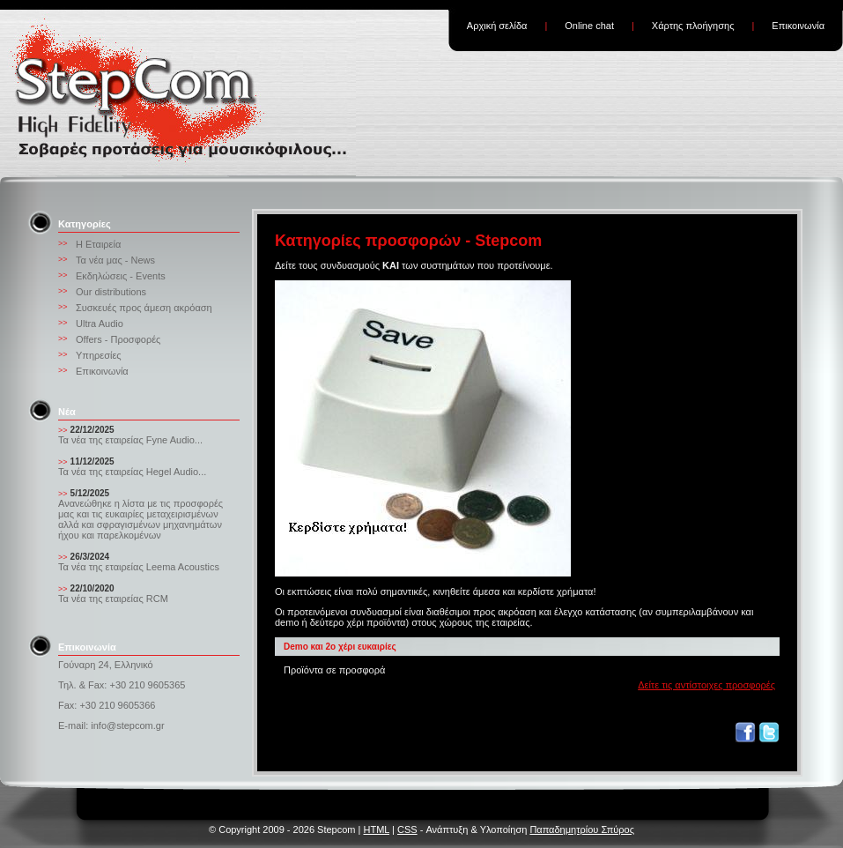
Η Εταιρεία (98, 244)
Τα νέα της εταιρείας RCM (113, 598)
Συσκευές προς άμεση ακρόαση (144, 307)
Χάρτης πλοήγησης (693, 25)
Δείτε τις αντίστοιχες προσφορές (706, 685)
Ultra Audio (99, 323)
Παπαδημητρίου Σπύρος (581, 829)
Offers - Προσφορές (118, 339)
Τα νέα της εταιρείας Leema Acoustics (138, 567)
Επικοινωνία (798, 25)
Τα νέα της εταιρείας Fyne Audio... (130, 440)
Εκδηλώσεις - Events (121, 276)
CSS (407, 829)
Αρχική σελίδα (497, 25)
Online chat (589, 25)
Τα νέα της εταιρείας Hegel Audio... (132, 471)
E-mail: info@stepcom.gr (111, 725)
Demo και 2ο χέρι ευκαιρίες (340, 646)
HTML (376, 829)
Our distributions (111, 291)
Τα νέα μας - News (115, 260)
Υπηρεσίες (99, 355)
